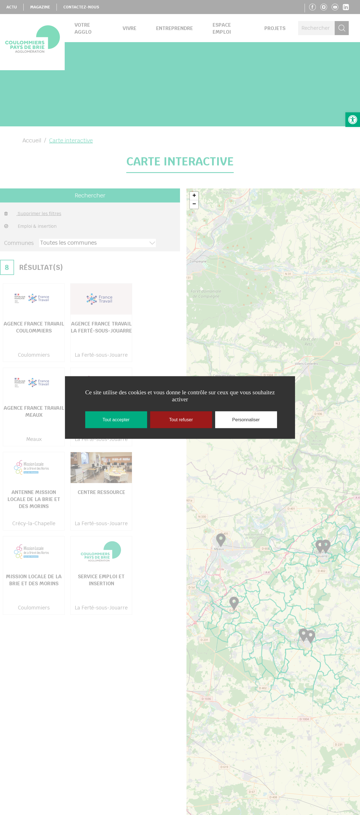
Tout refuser (181, 419)
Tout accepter (115, 419)
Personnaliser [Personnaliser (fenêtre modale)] (246, 419)
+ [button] (194, 196)
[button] (352, 119)
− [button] (194, 204)
